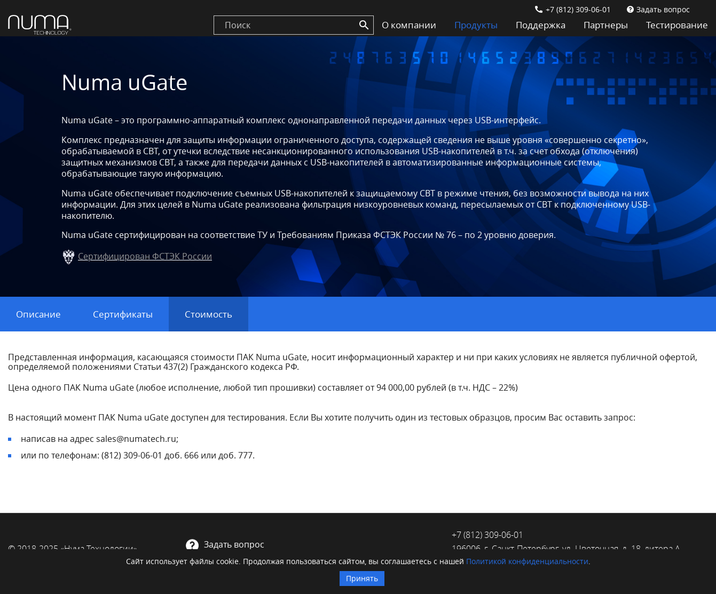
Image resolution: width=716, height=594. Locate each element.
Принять (362, 578)
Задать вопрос (663, 9)
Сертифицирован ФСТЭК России (145, 256)
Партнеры (606, 25)
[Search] (364, 25)
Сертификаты (123, 314)
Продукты (476, 25)
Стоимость (208, 314)
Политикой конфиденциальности (527, 561)
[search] (294, 25)
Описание (38, 314)
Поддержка (540, 25)
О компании (409, 25)
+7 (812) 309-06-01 (578, 9)
